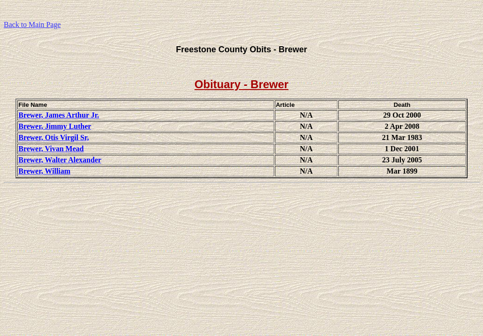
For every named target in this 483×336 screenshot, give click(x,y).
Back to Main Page (32, 24)
